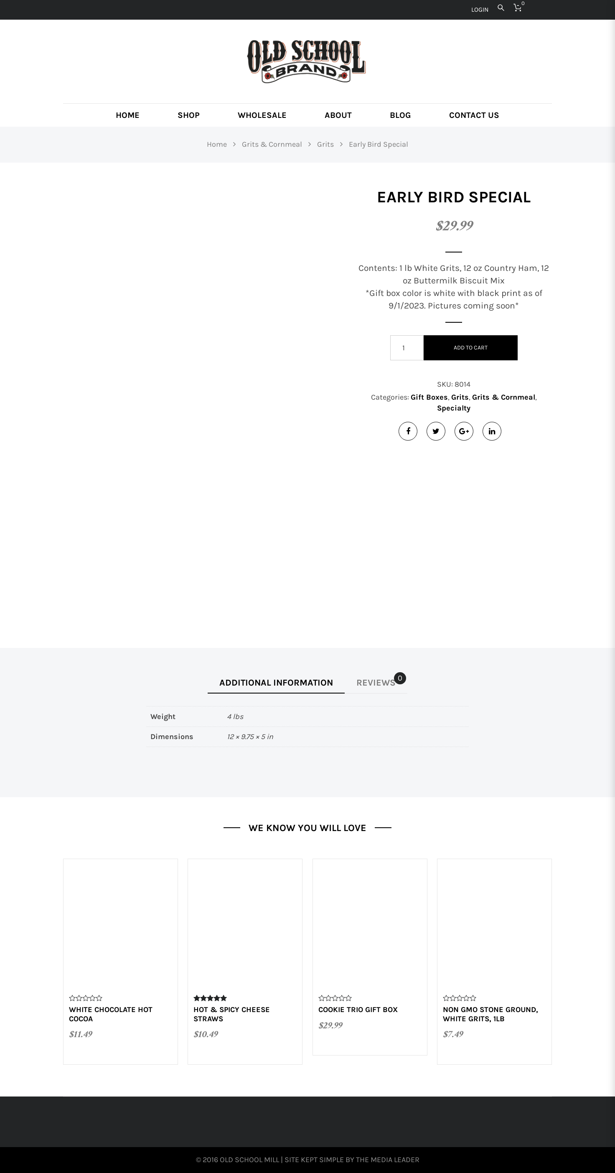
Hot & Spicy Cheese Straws (231, 1014)
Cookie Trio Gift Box (358, 1009)
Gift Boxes (429, 397)
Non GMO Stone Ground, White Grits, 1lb (490, 1014)
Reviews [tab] (381, 680)
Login (479, 9)
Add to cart (471, 347)
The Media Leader (387, 1159)
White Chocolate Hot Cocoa (110, 1014)
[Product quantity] (407, 347)
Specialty (453, 408)
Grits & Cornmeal (503, 397)
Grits (460, 397)
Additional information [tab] (276, 682)
